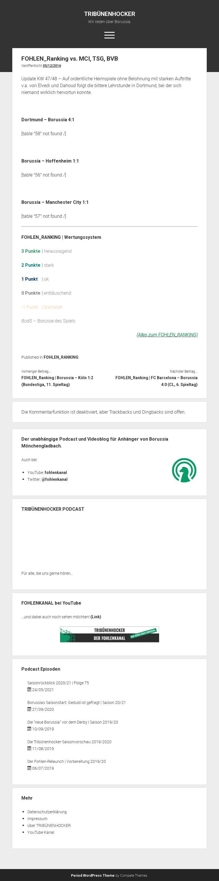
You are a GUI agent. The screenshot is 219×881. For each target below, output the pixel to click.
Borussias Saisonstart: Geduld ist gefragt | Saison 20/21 (76, 702)
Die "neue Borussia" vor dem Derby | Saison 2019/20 (72, 722)
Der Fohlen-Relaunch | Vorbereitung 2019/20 (66, 761)
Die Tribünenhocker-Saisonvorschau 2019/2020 (69, 741)
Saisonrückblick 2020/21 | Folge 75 (58, 682)
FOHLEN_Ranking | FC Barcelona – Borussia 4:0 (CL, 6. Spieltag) (156, 381)
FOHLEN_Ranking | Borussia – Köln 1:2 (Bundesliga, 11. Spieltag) (57, 381)
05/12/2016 (52, 66)
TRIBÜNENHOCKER (109, 14)
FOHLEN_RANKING (61, 357)
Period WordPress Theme (93, 876)
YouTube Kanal (40, 832)
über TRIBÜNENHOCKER (49, 825)
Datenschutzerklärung (47, 811)
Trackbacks (120, 412)
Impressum (37, 818)
